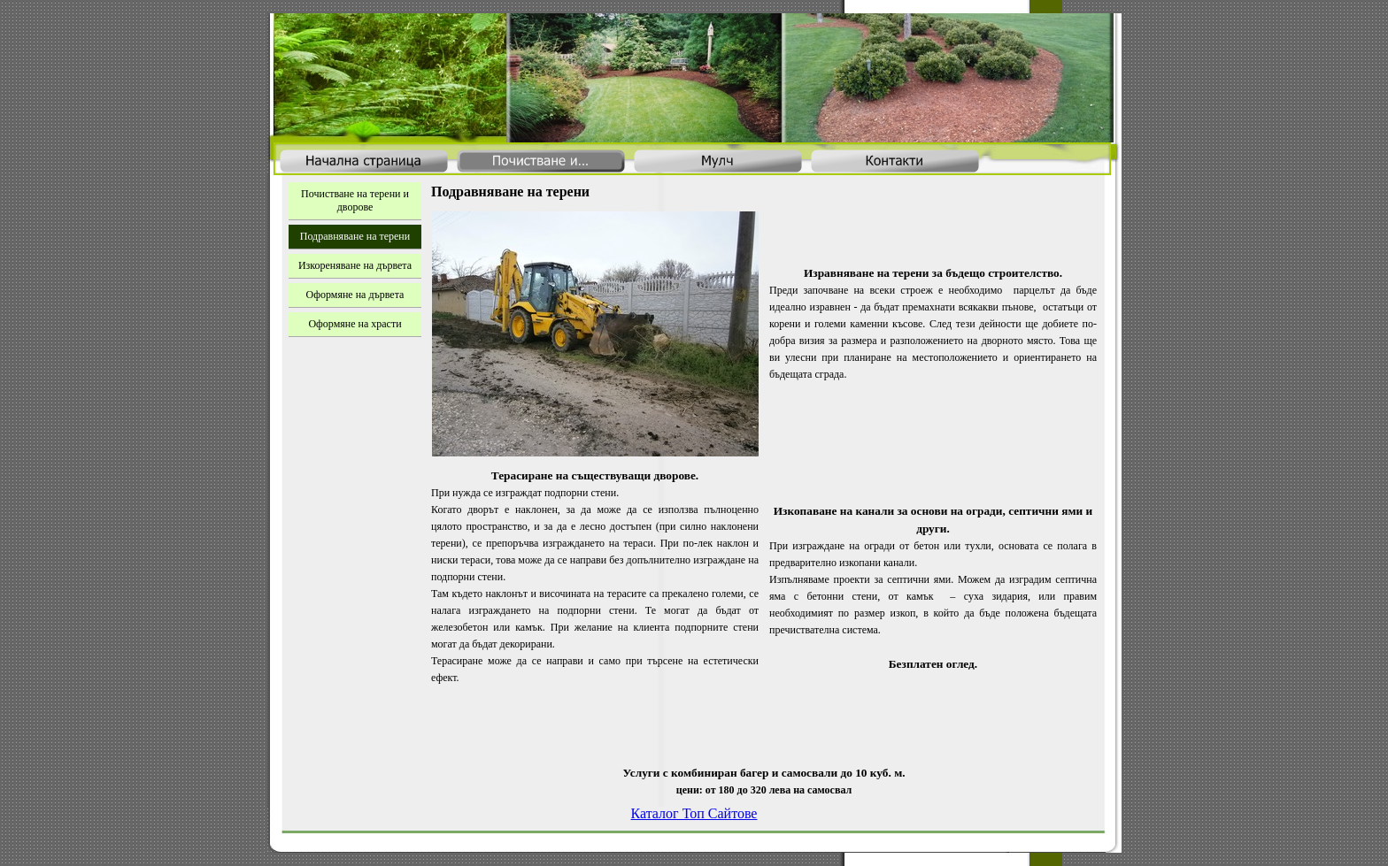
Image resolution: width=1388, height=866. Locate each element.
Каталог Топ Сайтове (694, 813)
